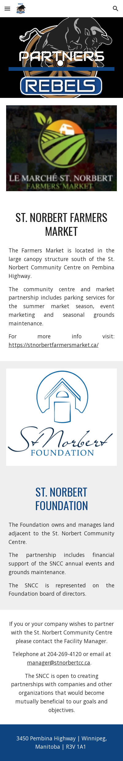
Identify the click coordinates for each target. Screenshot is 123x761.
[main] (61, 57)
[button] (7, 8)
